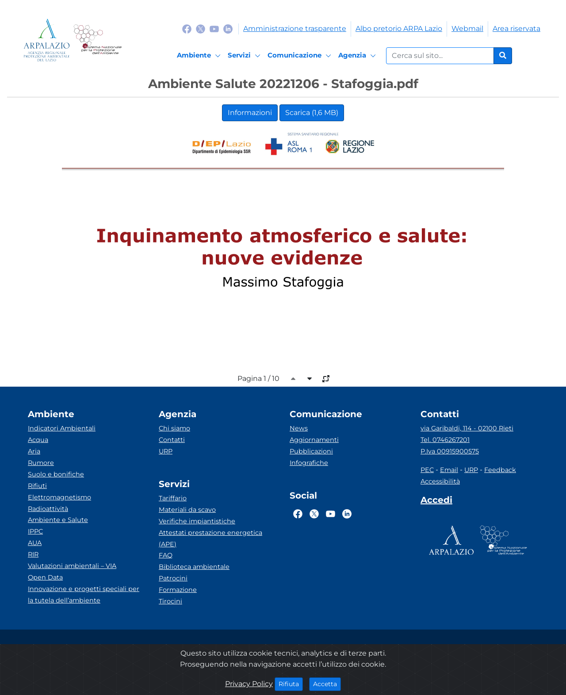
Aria (34, 451)
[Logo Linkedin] (228, 28)
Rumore (41, 463)
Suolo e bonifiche (56, 474)
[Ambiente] (200, 55)
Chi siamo (174, 428)
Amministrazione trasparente (294, 28)
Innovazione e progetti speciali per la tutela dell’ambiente (83, 594)
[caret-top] (293, 378)
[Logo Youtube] (214, 28)
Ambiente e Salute (58, 520)
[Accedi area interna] (436, 502)
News (299, 428)
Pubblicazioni (311, 451)
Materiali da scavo (187, 510)
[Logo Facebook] (187, 28)
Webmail (467, 28)
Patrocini (173, 578)
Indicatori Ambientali (62, 428)
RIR (33, 554)
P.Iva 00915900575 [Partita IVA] (450, 451)
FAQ (165, 555)
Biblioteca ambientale (194, 567)
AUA (35, 543)
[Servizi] (245, 55)
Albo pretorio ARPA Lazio (399, 28)
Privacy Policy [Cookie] (249, 684)
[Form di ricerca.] (440, 55)
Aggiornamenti (314, 440)
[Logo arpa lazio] (46, 40)
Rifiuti (37, 486)
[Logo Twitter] (201, 28)
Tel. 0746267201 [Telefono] (445, 440)
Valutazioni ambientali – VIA (72, 566)
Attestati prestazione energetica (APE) (210, 538)
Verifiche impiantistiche (197, 521)
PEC (427, 470)
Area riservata (516, 28)
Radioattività (48, 509)
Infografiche (309, 463)
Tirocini (170, 601)
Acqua (38, 440)
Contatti (172, 440)
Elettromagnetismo (59, 497)
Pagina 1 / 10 (258, 378)
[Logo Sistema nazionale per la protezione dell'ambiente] (97, 40)
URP (165, 451)
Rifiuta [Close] (291, 683)
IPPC (35, 531)
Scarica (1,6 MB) (311, 112)
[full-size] (325, 378)
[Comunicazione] (300, 55)
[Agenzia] (358, 55)
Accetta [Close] (327, 683)
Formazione (178, 590)
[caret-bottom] (309, 378)
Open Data (45, 577)
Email (449, 470)
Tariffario (173, 498)
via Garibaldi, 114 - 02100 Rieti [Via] (467, 428)
